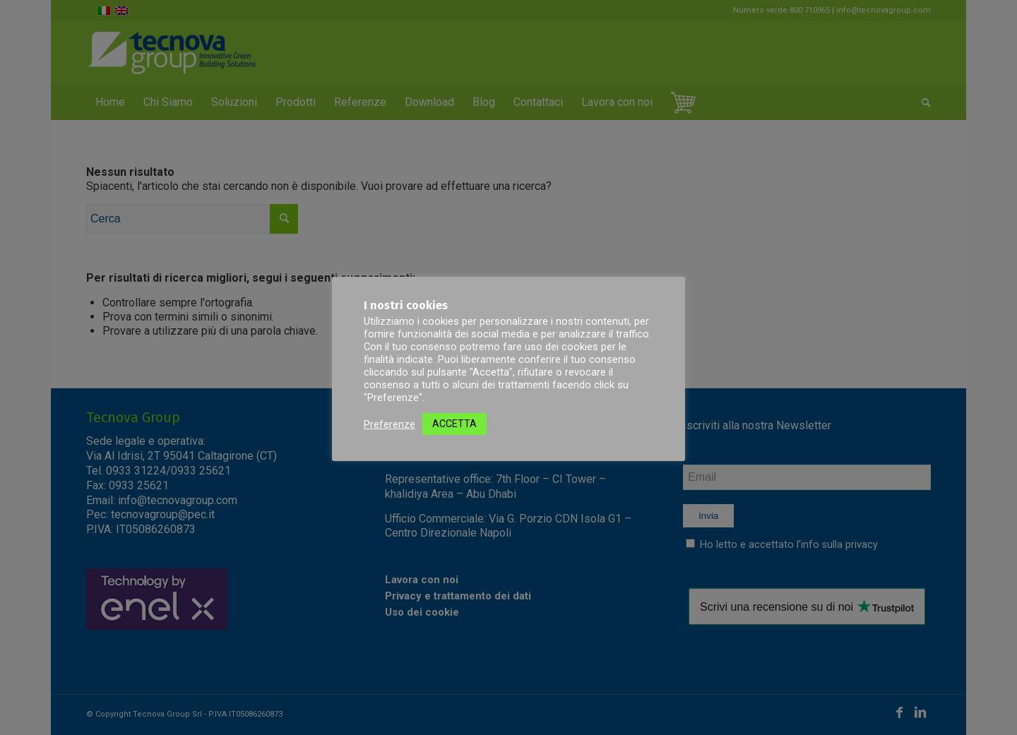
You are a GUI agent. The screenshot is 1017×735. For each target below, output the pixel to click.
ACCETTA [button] (454, 423)
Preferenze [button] (389, 424)
